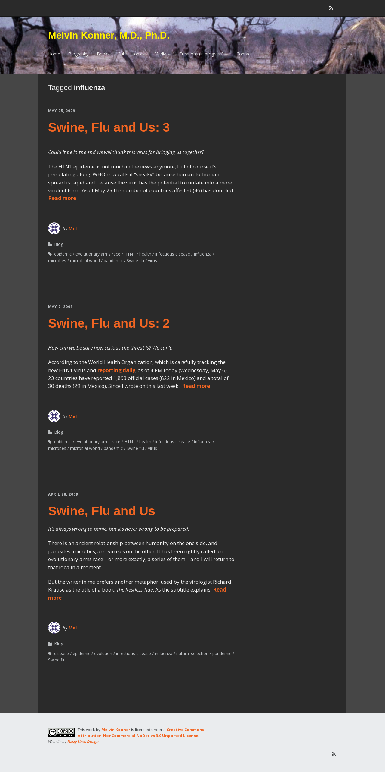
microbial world (85, 260)
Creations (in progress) (201, 54)
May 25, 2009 (61, 110)
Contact (244, 54)
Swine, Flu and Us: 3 (109, 127)
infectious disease (172, 254)
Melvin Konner (115, 729)
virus (152, 260)
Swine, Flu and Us (101, 511)
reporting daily (116, 370)
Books (103, 54)
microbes (57, 260)
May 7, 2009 (60, 306)
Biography (78, 54)
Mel (73, 228)
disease (61, 653)
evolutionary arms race (97, 254)
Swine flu (135, 260)
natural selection (192, 653)
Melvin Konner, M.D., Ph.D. (109, 35)
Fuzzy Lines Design (82, 741)
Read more (62, 198)
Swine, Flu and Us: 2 (109, 323)
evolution (103, 653)
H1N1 (129, 254)
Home (54, 54)
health (145, 254)
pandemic (113, 260)
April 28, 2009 (63, 494)
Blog (58, 244)
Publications (129, 54)
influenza (202, 254)
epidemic (63, 254)
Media (160, 54)
